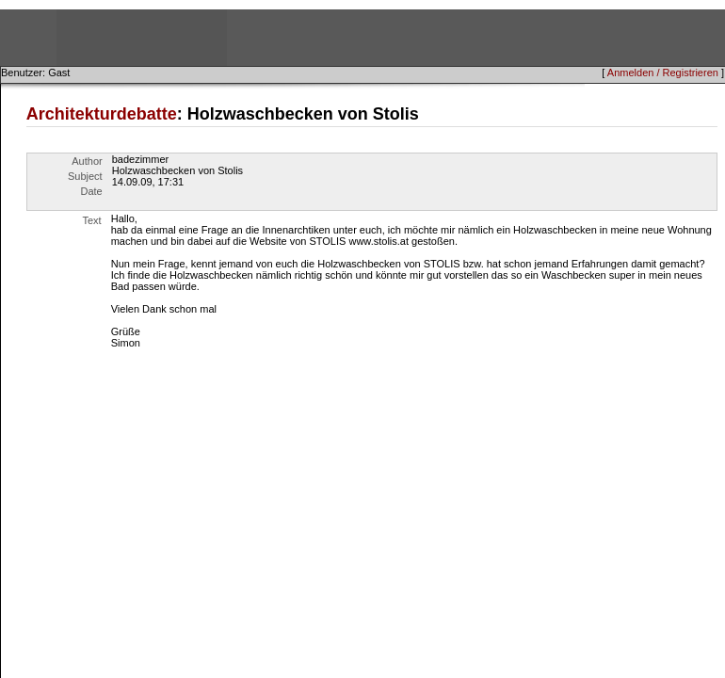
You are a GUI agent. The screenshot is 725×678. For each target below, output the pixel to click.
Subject (85, 176)
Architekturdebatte (101, 114)
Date (91, 191)
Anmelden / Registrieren (662, 72)
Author (87, 161)
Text (92, 220)
